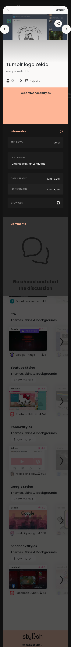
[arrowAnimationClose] (4, 29)
